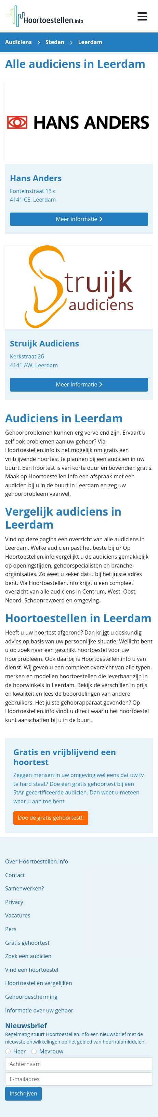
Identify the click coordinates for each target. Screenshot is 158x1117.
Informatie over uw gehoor (39, 1010)
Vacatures (17, 915)
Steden (54, 42)
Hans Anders (79, 157)
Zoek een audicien (28, 956)
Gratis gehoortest (27, 942)
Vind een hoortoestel (31, 969)
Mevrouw (51, 1051)
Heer (19, 1051)
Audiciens (18, 42)
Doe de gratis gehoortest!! (51, 817)
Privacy (14, 902)
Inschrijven (23, 1093)
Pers (10, 929)
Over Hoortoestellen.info (36, 861)
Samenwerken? (24, 888)
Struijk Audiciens (79, 322)
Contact (15, 875)
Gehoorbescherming (31, 996)
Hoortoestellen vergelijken (38, 983)
